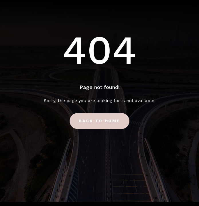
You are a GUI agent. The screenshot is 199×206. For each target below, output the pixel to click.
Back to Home (99, 120)
